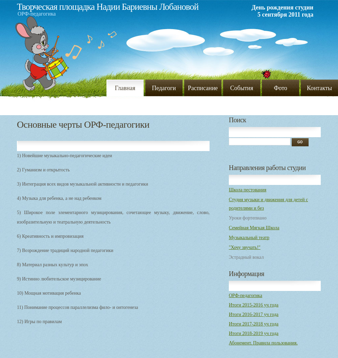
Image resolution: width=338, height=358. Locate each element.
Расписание (203, 88)
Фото (280, 88)
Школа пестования (247, 189)
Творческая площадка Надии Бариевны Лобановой (107, 7)
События (241, 88)
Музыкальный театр (249, 237)
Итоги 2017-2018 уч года (254, 324)
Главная (125, 88)
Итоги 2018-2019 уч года (254, 333)
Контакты (319, 88)
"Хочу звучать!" (245, 247)
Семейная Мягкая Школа (254, 227)
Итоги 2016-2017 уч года (254, 314)
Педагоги (164, 88)
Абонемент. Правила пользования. (263, 342)
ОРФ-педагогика (245, 295)
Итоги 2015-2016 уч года (254, 305)
